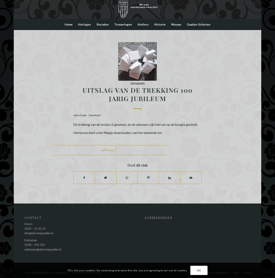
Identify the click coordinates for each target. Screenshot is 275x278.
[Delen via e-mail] (191, 178)
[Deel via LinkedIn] (169, 178)
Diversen (138, 83)
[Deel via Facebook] (84, 178)
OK (199, 270)
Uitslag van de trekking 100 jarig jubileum (137, 94)
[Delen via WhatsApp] (127, 178)
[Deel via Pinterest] (148, 178)
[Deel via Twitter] (105, 178)
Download (94, 115)
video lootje (80, 115)
